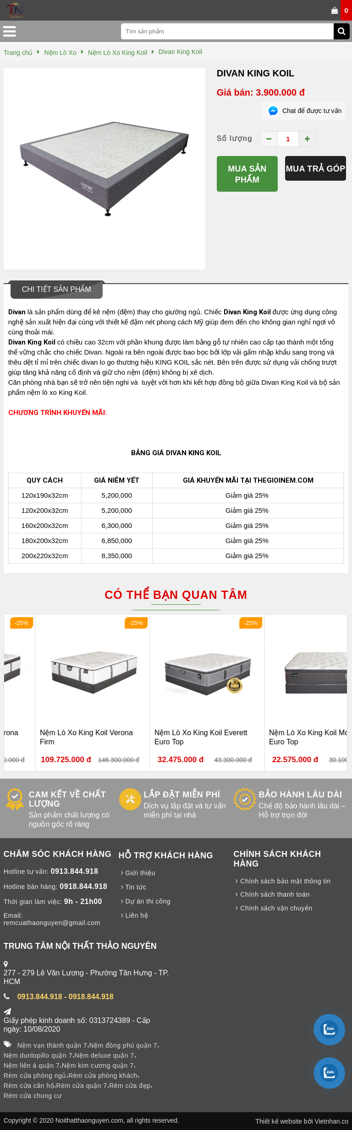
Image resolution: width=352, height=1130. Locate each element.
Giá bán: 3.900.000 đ (261, 92)
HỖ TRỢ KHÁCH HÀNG (166, 855)
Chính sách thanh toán (271, 894)
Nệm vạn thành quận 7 (52, 1045)
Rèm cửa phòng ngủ (35, 1075)
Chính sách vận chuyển (272, 908)
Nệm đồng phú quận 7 (123, 1045)
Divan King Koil (256, 73)
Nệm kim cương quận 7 (98, 1065)
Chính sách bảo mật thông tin (281, 881)
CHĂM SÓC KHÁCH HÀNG (58, 854)
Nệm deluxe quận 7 (104, 1055)
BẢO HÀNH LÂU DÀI (300, 794)
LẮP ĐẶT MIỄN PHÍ (182, 794)
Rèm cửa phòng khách (103, 1075)
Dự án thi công (144, 901)
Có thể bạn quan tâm (175, 594)
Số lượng (235, 138)
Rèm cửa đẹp (129, 1085)
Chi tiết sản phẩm (56, 289)
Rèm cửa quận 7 (81, 1085)
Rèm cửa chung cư (33, 1095)
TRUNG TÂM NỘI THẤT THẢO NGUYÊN (80, 946)
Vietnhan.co (332, 1121)
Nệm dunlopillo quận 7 (38, 1055)
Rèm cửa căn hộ (29, 1085)
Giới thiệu (137, 873)
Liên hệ (133, 915)
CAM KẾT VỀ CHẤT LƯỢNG (67, 799)
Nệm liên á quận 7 (32, 1065)
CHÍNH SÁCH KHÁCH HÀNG (277, 859)
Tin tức (133, 887)
